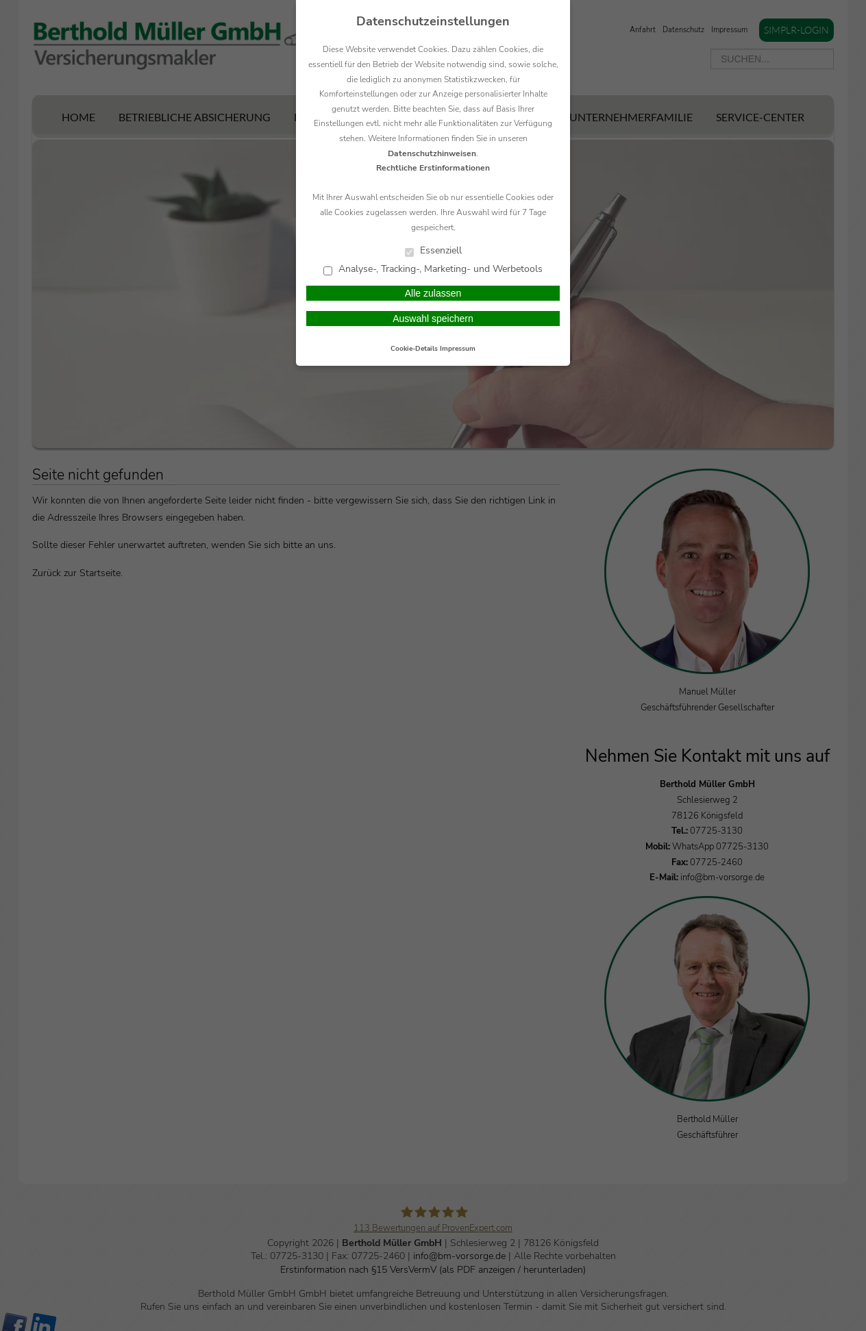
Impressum (457, 348)
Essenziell (433, 251)
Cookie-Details (414, 348)
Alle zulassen (433, 293)
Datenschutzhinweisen (432, 153)
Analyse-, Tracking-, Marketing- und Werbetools (433, 269)
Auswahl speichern (433, 318)
